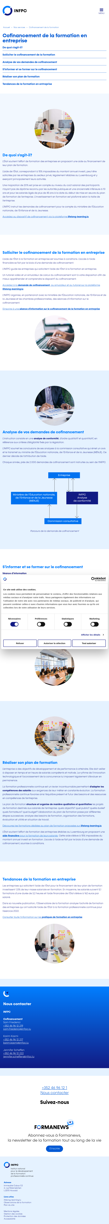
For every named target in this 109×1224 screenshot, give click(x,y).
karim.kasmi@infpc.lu (16, 1043)
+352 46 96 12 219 (13, 1026)
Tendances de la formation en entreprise (27, 84)
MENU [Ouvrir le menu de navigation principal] (101, 13)
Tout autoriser (89, 643)
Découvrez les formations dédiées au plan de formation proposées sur (52, 826)
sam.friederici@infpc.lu (17, 1029)
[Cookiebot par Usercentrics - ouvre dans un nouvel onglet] (93, 579)
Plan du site (9, 1205)
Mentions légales (11, 1211)
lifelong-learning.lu (12, 1200)
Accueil (6, 27)
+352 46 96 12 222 (13, 1053)
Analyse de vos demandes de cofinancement (30, 62)
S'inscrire (54, 1148)
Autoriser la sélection (54, 643)
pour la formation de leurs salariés (30, 836)
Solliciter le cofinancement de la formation (29, 55)
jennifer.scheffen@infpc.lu (18, 1056)
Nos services (19, 27)
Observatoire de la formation (17, 1203)
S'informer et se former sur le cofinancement (30, 69)
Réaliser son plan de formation (21, 76)
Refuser (20, 643)
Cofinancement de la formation (44, 27)
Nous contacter (54, 1093)
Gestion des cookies (13, 1214)
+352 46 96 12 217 (13, 1039)
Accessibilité (9, 1219)
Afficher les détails (90, 634)
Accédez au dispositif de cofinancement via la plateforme (46, 217)
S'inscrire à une (51, 309)
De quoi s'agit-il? (13, 47)
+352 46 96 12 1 (54, 1088)
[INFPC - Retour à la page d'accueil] (17, 11)
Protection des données (15, 1216)
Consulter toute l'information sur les (42, 917)
